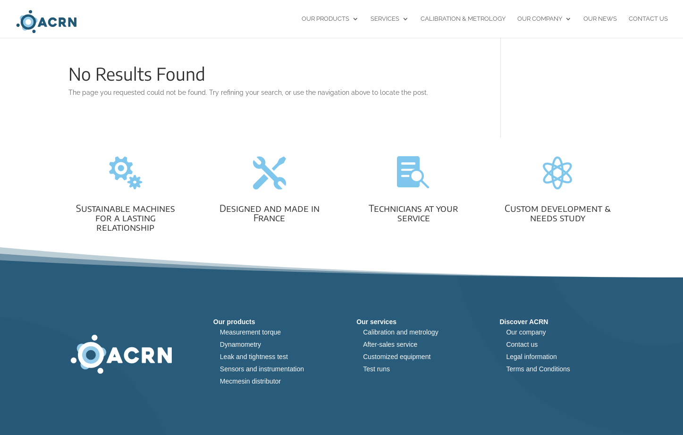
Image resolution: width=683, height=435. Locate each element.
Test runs (376, 369)
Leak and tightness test (254, 356)
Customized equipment (396, 356)
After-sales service (390, 344)
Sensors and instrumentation (262, 369)
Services (385, 19)
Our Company (539, 19)
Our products (325, 19)
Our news (600, 19)
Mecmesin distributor (250, 381)
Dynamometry (240, 344)
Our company (526, 332)
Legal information (531, 356)
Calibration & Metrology (463, 19)
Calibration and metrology (400, 332)
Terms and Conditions (538, 369)
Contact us (648, 19)
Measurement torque (250, 332)
